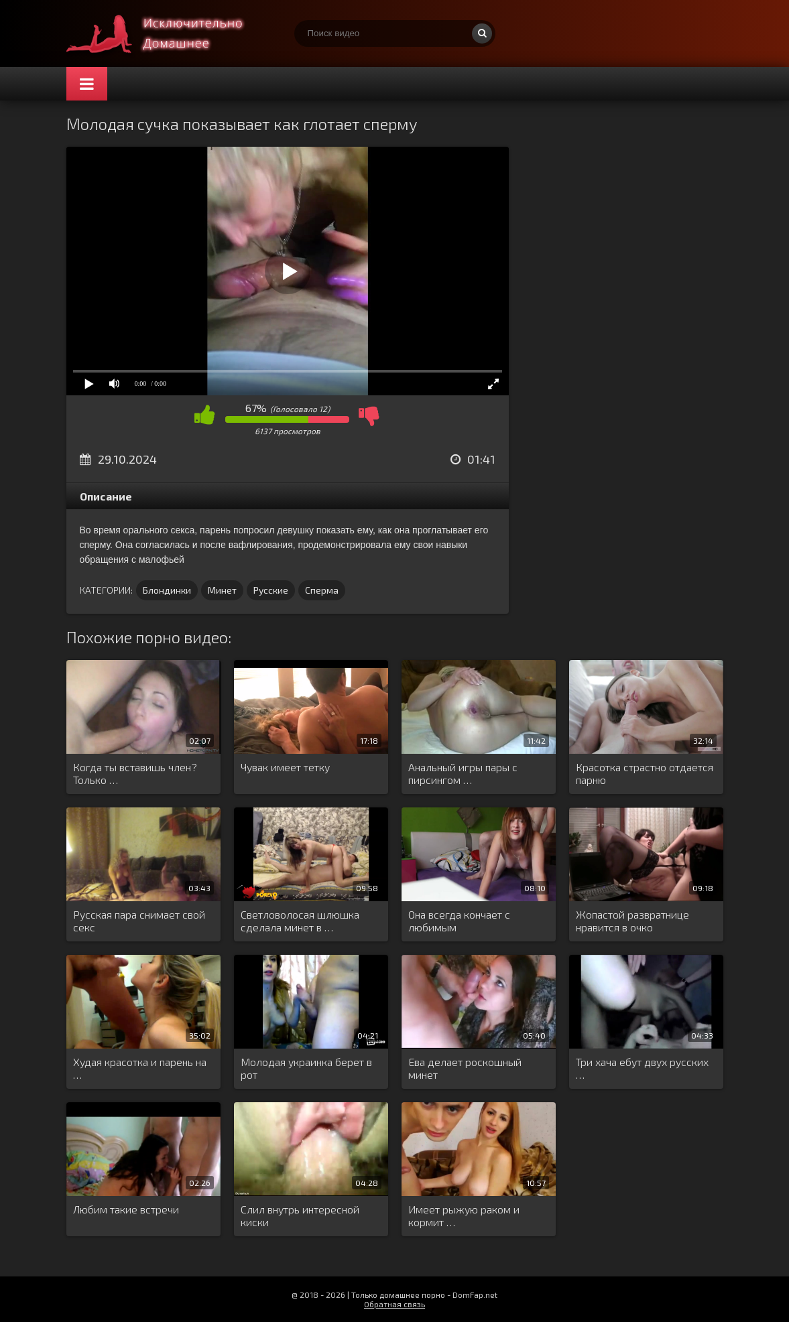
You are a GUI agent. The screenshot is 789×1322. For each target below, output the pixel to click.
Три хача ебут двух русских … (642, 1068)
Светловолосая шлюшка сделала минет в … (300, 920)
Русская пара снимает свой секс (139, 920)
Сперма (322, 590)
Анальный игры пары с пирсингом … (463, 773)
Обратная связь (394, 1304)
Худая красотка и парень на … (139, 1068)
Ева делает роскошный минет (465, 1068)
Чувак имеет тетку (285, 767)
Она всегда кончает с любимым (459, 920)
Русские (270, 590)
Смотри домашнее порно (166, 33)
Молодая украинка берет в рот (306, 1068)
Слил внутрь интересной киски (300, 1215)
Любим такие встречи (126, 1209)
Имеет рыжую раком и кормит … (464, 1215)
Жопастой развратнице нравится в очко (632, 920)
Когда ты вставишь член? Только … (135, 773)
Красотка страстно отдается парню (644, 773)
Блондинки (167, 590)
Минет (222, 590)
